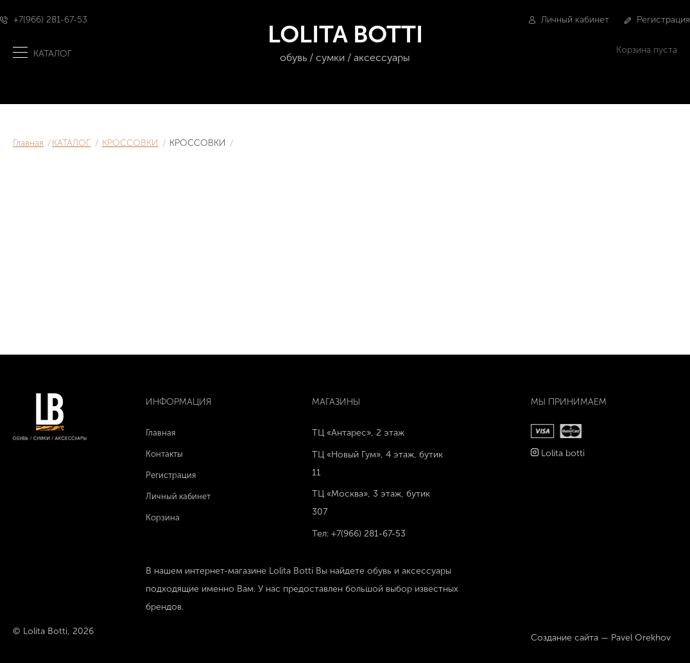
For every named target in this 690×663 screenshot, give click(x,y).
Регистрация (657, 19)
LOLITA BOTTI (345, 43)
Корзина (163, 517)
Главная (28, 142)
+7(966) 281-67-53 (50, 19)
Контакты (164, 454)
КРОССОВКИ (130, 142)
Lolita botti (563, 453)
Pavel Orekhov (641, 637)
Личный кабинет (569, 19)
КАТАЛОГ (71, 142)
